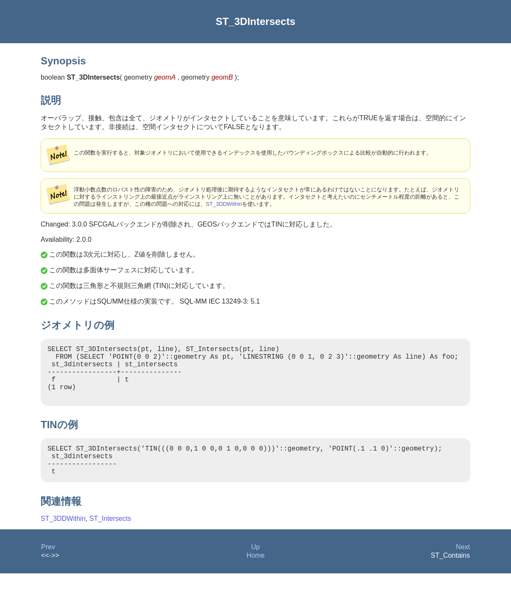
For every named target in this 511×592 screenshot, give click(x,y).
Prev (48, 565)
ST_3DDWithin (224, 204)
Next (463, 565)
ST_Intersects (110, 537)
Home (256, 574)
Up (255, 565)
